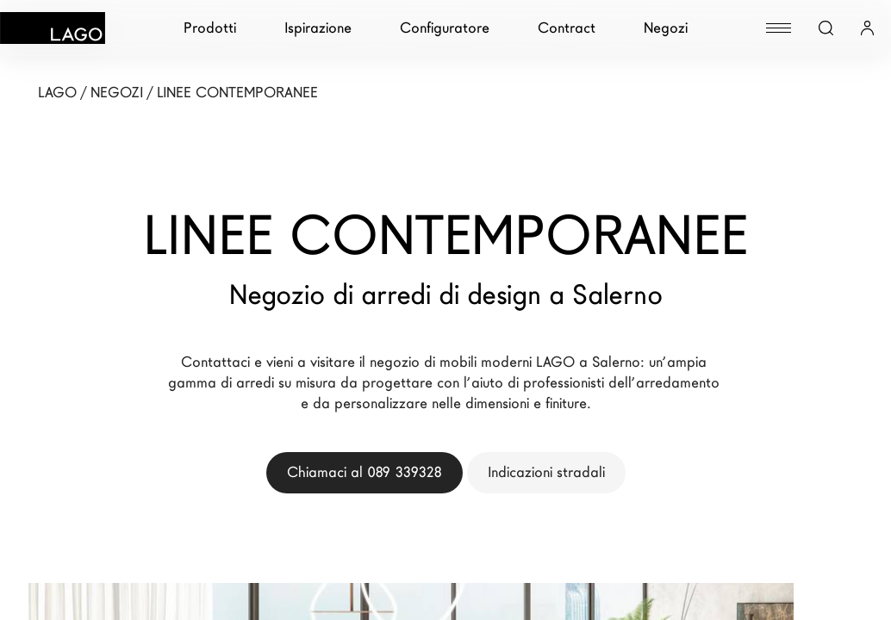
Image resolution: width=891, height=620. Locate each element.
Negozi (666, 28)
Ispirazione (318, 28)
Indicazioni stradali (546, 472)
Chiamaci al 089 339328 (364, 472)
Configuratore (444, 28)
